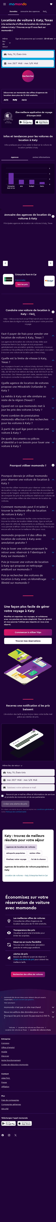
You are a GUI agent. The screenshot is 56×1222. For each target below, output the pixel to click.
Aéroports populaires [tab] (15, 853)
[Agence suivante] (50, 263)
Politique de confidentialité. (16, 812)
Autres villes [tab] (35, 853)
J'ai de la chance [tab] (38, 859)
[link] (22, 284)
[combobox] (6, 42)
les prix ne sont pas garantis (23, 999)
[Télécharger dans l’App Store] (42, 122)
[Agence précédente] (5, 263)
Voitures (12, 1027)
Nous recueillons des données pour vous (29, 1012)
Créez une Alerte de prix (23, 960)
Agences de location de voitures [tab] (20, 847)
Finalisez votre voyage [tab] (16, 859)
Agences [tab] (14, 157)
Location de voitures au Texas (16, 1030)
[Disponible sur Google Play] (26, 122)
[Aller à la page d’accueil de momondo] (17, 4)
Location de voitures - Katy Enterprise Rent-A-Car (26, 876)
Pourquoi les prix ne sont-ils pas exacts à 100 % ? (29, 1017)
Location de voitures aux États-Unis (31, 1027)
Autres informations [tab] (41, 157)
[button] (4, 4)
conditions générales (44, 809)
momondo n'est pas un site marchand (29, 1007)
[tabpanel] (28, 180)
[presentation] (42, 122)
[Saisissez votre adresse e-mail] (30, 787)
